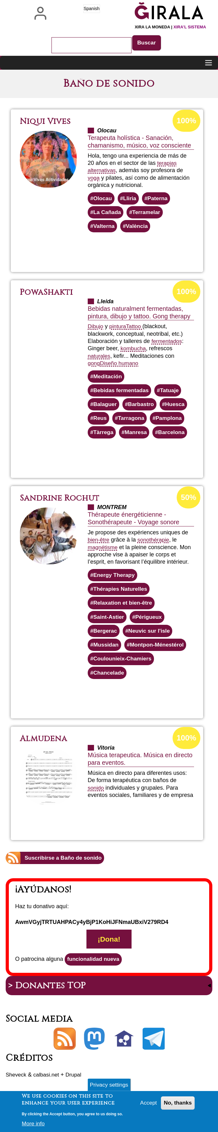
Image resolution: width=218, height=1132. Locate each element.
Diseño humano (120, 365)
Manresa (137, 435)
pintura (118, 328)
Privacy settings (109, 1085)
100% (186, 121)
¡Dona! (109, 946)
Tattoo (135, 328)
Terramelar (147, 213)
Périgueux (150, 621)
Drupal (76, 1082)
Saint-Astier (109, 621)
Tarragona (132, 421)
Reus (100, 421)
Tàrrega (103, 435)
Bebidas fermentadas (122, 392)
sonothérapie (154, 543)
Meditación (108, 378)
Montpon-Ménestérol (159, 650)
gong (94, 365)
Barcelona (173, 435)
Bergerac (105, 635)
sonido (96, 794)
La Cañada (107, 213)
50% (188, 500)
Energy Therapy (114, 578)
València (138, 227)
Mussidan (106, 650)
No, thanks (177, 1104)
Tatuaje (172, 392)
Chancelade (109, 679)
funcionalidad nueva (94, 966)
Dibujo (96, 328)
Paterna (159, 199)
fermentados (167, 343)
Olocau (103, 199)
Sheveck (16, 1082)
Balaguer (105, 406)
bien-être (99, 543)
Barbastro (142, 406)
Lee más (125, 250)
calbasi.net (48, 1082)
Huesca (177, 406)
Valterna (104, 227)
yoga (94, 178)
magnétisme (103, 550)
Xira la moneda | (170, 27)
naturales (99, 357)
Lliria (131, 199)
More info (33, 1124)
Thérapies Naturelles (121, 592)
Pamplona (171, 421)
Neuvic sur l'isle (150, 635)
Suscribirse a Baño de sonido (64, 864)
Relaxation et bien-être (123, 607)
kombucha (134, 350)
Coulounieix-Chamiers (123, 664)
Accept (147, 1104)
